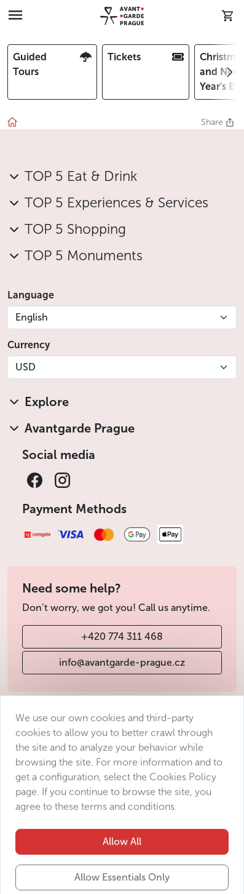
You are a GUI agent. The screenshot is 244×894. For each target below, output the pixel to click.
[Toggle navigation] (15, 16)
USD (25, 367)
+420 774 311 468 (122, 636)
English (31, 317)
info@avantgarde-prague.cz (122, 662)
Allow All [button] (122, 861)
